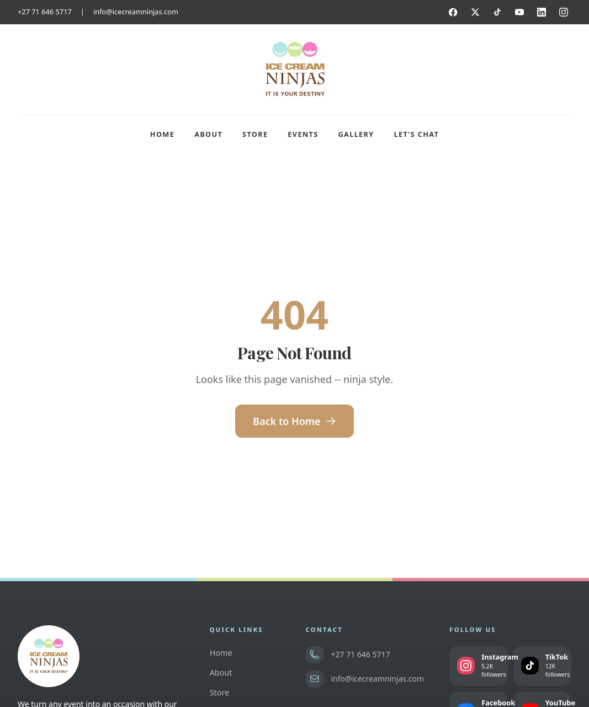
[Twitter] (475, 12)
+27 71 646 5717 (45, 12)
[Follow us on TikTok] (542, 666)
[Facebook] (453, 12)
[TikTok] (497, 12)
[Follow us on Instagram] (478, 666)
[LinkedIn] (541, 12)
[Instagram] (563, 12)
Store (255, 134)
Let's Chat (416, 134)
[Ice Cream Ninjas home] (295, 69)
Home (162, 134)
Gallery (356, 134)
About (208, 134)
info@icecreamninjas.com (135, 12)
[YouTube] (519, 12)
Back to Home (294, 421)
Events (303, 134)
